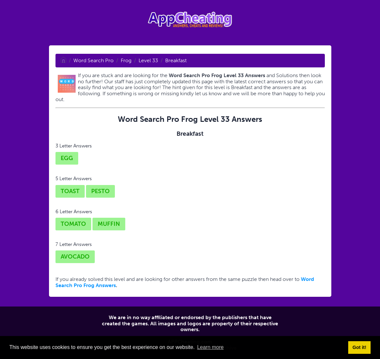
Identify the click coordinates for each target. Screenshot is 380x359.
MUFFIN (109, 223)
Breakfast (176, 60)
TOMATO (73, 223)
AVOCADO (75, 256)
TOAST (70, 191)
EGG (67, 158)
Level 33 (148, 60)
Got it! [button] (359, 347)
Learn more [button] (210, 347)
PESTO (100, 191)
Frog (126, 60)
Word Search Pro (93, 60)
